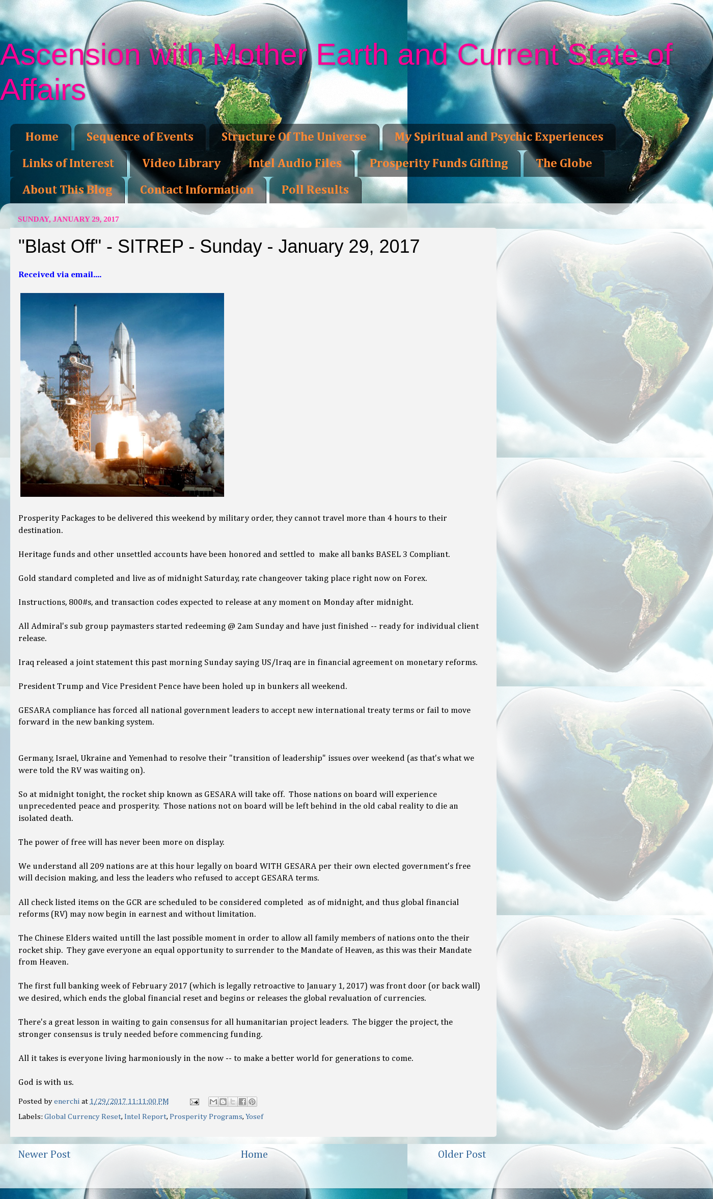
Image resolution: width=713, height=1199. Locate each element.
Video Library (181, 163)
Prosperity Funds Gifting (439, 163)
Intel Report (145, 1117)
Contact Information (197, 190)
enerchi (67, 1101)
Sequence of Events (140, 137)
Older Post (462, 1154)
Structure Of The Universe (294, 137)
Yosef (254, 1117)
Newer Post (44, 1154)
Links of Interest (68, 163)
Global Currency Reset (82, 1117)
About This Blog (67, 190)
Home (42, 137)
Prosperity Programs (206, 1117)
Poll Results (315, 190)
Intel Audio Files (295, 163)
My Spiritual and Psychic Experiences (499, 137)
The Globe (564, 163)
